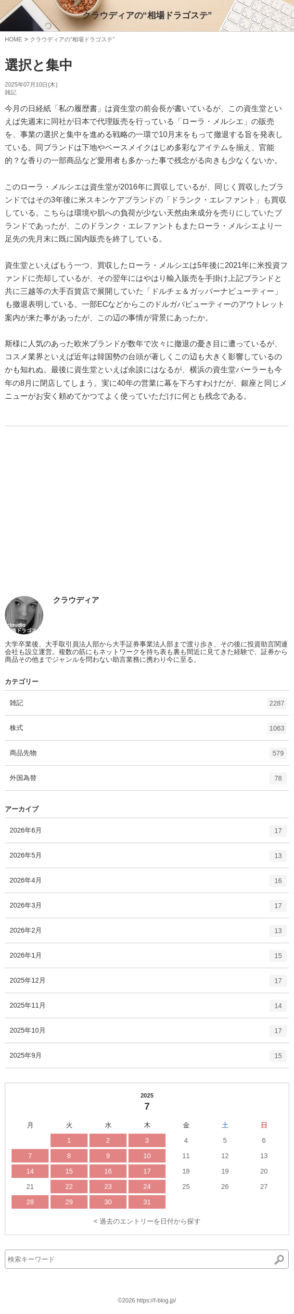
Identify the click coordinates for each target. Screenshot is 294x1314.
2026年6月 (148, 834)
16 (108, 1171)
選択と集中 (39, 65)
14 (30, 1171)
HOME (13, 39)
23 (108, 1186)
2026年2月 (148, 934)
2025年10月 (148, 1034)
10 (147, 1156)
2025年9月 (148, 1059)
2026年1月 (148, 959)
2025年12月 (148, 984)
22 (69, 1186)
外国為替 (148, 781)
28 (30, 1202)
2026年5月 (148, 859)
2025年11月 (148, 1009)
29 (69, 1202)
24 (147, 1186)
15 (69, 1171)
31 (147, 1202)
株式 (148, 731)
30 (108, 1202)
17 (147, 1171)
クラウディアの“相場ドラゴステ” (147, 15)
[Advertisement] (77, 525)
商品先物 (148, 756)
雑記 (10, 92)
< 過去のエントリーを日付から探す (146, 1221)
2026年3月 (148, 909)
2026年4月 (148, 884)
